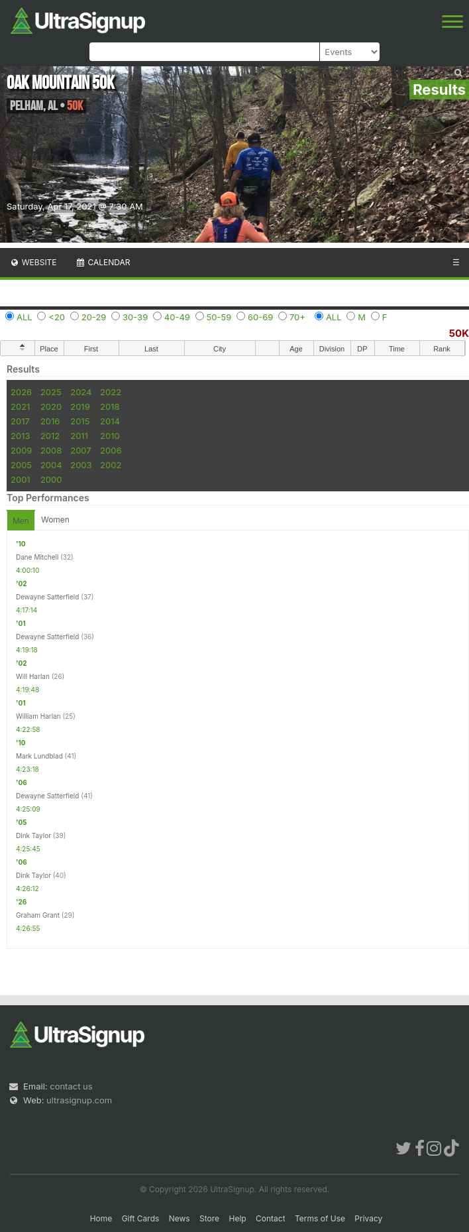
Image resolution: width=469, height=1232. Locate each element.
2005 (21, 465)
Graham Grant (38, 915)
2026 (21, 392)
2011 (79, 435)
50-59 (219, 317)
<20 (56, 317)
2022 (110, 392)
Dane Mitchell (37, 557)
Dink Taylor (33, 835)
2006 (110, 450)
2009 (21, 450)
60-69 (260, 317)
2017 (20, 421)
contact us (71, 1086)
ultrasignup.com (79, 1100)
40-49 (177, 317)
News (179, 1218)
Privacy (368, 1218)
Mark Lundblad (39, 756)
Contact (271, 1218)
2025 (51, 392)
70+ (297, 317)
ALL (24, 317)
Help (237, 1218)
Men (21, 521)
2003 (80, 465)
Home (101, 1218)
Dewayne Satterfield (47, 597)
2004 (51, 465)
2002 (110, 465)
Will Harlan (33, 676)
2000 (51, 479)
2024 (80, 392)
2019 (79, 406)
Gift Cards (141, 1218)
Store (209, 1218)
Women (55, 519)
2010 (110, 435)
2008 (51, 450)
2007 (80, 450)
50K (459, 333)
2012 (50, 435)
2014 (110, 421)
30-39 (135, 317)
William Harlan (38, 716)
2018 (109, 406)
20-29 (94, 317)
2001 (20, 479)
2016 (50, 421)
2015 (79, 421)
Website (33, 262)
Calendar (103, 262)
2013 (20, 435)
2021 (20, 406)
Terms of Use (320, 1218)
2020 (51, 406)
